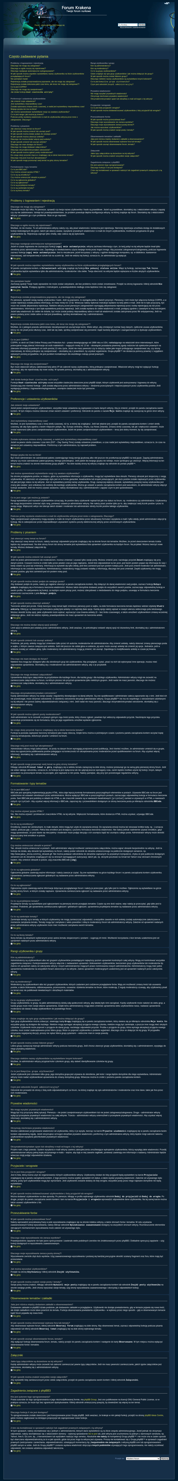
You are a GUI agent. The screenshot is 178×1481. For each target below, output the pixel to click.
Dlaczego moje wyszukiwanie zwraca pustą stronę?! (112, 125)
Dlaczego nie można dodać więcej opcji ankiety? (31, 139)
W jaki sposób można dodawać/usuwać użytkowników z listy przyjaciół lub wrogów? (125, 110)
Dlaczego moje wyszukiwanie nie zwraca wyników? (112, 122)
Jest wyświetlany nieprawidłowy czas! (26, 104)
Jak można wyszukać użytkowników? (106, 127)
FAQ (54, 25)
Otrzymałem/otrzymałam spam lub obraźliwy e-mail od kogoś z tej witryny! (121, 99)
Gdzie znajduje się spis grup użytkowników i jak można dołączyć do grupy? (122, 74)
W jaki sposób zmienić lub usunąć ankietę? (29, 142)
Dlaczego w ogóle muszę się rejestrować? (28, 68)
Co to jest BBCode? (19, 169)
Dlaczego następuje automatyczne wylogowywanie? (32, 71)
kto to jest (92, 1428)
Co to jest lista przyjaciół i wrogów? (105, 108)
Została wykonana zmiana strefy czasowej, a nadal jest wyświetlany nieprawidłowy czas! (47, 106)
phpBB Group (90, 1394)
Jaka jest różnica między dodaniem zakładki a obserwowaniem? (117, 139)
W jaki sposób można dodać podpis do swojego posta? (34, 134)
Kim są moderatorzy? (99, 68)
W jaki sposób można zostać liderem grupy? (109, 76)
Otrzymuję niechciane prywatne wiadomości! (109, 96)
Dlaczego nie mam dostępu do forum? (27, 144)
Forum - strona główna (43, 25)
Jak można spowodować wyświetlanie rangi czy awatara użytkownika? (40, 112)
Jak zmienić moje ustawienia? (23, 101)
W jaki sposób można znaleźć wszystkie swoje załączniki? (115, 156)
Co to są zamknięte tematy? (22, 188)
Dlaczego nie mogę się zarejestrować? (27, 89)
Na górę (17, 218)
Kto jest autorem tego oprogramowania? (107, 165)
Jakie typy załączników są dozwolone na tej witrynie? (113, 153)
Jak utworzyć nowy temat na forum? (26, 129)
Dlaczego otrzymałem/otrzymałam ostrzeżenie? (30, 150)
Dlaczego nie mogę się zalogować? (25, 66)
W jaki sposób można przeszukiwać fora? (108, 119)
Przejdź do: (120, 1453)
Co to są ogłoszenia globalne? (23, 180)
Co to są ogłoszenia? (19, 183)
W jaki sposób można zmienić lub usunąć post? (30, 131)
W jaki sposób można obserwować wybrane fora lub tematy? (116, 142)
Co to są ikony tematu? (20, 190)
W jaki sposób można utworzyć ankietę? (27, 137)
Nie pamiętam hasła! (19, 79)
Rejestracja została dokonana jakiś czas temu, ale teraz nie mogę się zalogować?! (45, 84)
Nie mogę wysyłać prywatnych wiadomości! (109, 93)
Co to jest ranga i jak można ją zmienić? (27, 114)
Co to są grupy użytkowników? (103, 71)
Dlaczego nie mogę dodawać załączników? (29, 147)
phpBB (84, 1477)
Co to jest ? (110, 82)
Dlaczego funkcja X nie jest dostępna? (107, 168)
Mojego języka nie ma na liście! (24, 109)
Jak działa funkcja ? (32, 92)
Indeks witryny (46, 17)
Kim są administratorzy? (101, 66)
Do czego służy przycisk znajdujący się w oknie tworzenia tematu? (42, 155)
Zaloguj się (60, 25)
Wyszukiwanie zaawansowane (132, 27)
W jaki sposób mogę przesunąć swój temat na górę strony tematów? (39, 160)
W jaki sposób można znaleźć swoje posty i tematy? (112, 130)
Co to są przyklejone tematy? (23, 185)
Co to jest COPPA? (19, 87)
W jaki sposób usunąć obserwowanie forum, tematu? (113, 144)
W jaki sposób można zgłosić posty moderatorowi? (32, 152)
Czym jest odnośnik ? (112, 84)
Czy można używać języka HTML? (25, 172)
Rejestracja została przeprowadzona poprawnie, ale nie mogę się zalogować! (43, 82)
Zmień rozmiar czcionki (166, 3)
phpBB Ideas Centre (154, 1410)
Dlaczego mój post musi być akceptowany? (29, 158)
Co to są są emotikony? (20, 175)
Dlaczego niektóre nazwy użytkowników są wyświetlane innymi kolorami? (121, 79)
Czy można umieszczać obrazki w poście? (28, 177)
